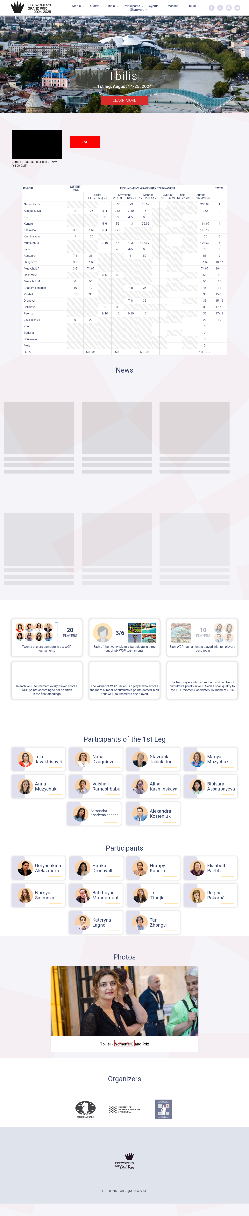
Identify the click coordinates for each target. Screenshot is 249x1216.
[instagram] (229, 8)
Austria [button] (95, 6)
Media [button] (77, 6)
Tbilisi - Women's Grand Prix (124, 1044)
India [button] (112, 6)
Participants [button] (132, 6)
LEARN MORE (124, 100)
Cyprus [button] (154, 6)
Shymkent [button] (137, 9)
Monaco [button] (173, 6)
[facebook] (212, 8)
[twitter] (220, 8)
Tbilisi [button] (191, 6)
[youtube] (237, 8)
